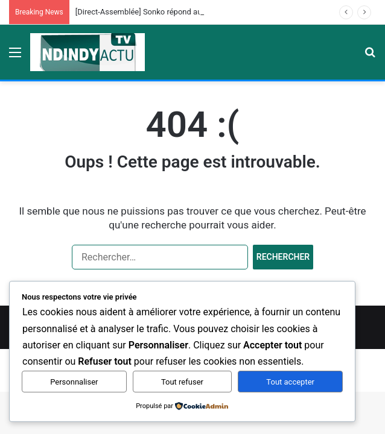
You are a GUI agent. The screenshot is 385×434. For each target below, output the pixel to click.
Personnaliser (74, 381)
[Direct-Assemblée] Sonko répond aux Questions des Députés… (184, 11)
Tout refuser (182, 381)
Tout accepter (290, 381)
